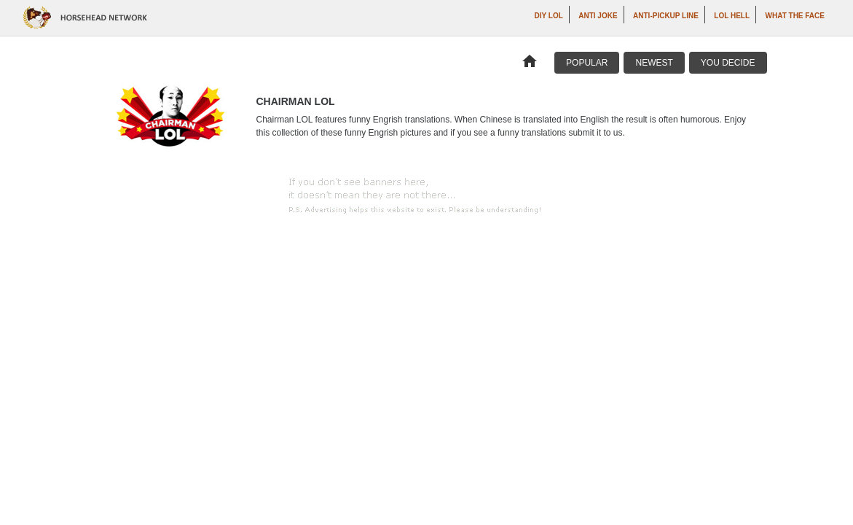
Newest (653, 63)
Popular (587, 63)
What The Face (795, 16)
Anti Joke (597, 16)
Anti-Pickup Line (666, 16)
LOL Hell (732, 16)
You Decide (728, 63)
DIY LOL (549, 16)
